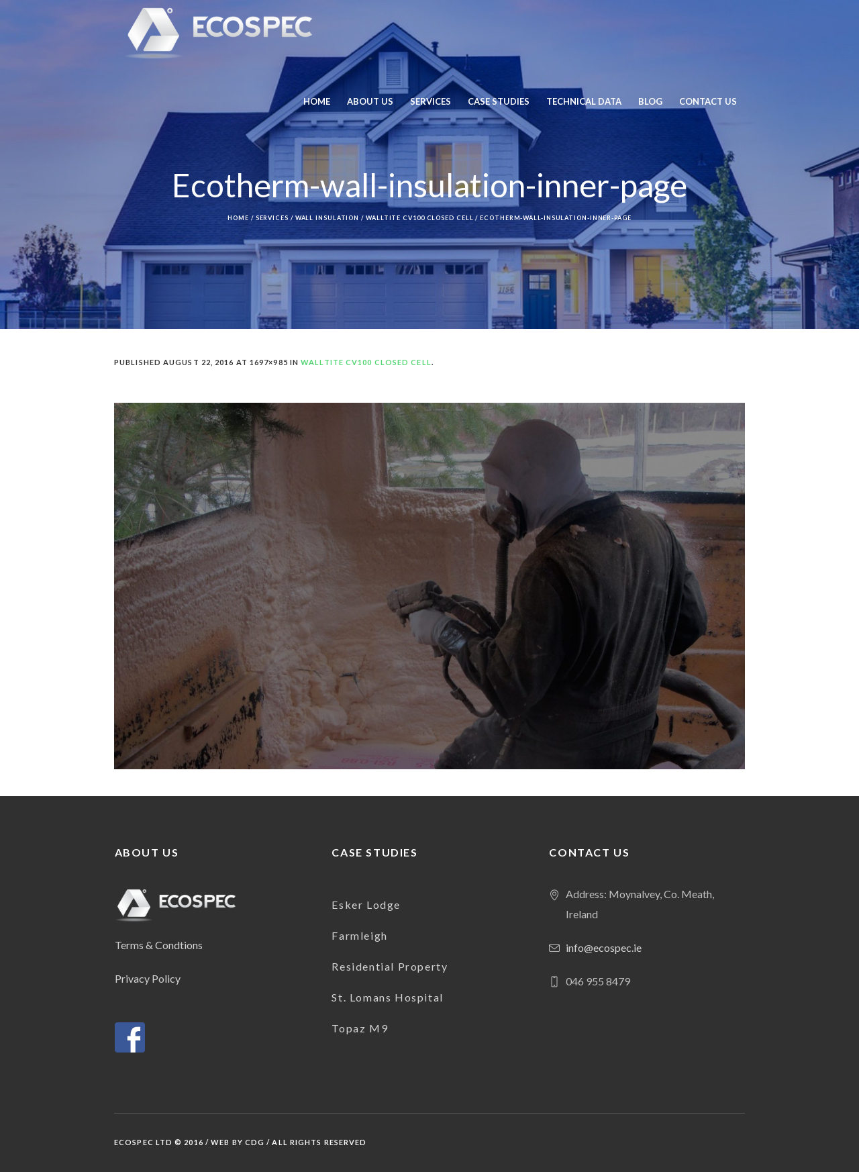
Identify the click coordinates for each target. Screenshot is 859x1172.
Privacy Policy (148, 978)
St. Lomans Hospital (387, 997)
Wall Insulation (327, 218)
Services (272, 218)
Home (238, 218)
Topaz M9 (360, 1028)
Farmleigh (359, 935)
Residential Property (390, 966)
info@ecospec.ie (604, 947)
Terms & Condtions (159, 944)
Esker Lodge (366, 904)
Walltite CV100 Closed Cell (419, 218)
